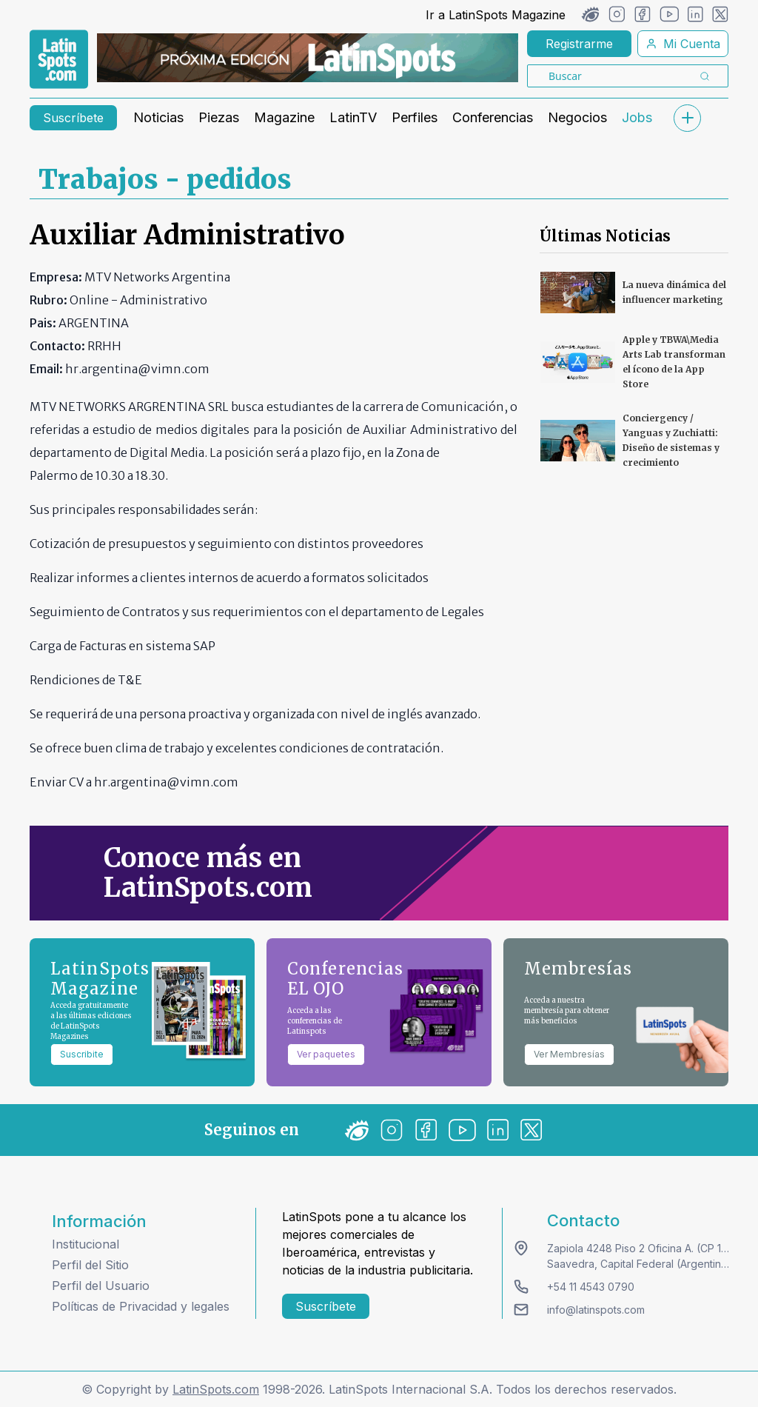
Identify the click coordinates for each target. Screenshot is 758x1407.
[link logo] (59, 59)
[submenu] (687, 118)
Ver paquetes (326, 1054)
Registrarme (579, 43)
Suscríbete (73, 117)
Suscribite (82, 1054)
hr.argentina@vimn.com (166, 782)
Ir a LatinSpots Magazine (496, 14)
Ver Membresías (569, 1054)
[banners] (307, 57)
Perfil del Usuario (101, 1285)
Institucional (85, 1244)
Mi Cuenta (682, 43)
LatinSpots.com (215, 1389)
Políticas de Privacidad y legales (140, 1306)
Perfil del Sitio (90, 1264)
